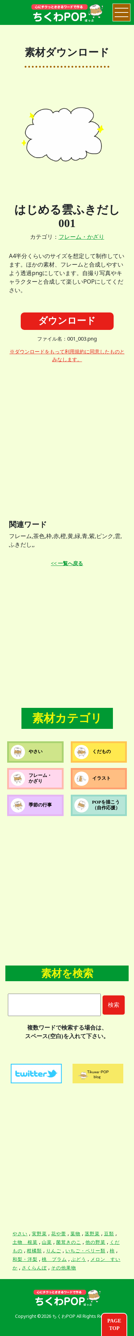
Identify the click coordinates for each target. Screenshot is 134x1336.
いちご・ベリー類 (85, 1250)
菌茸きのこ (68, 1242)
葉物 (75, 1233)
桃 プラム (54, 1259)
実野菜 (39, 1233)
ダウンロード (67, 321)
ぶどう (78, 1259)
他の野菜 (95, 1242)
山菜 (47, 1242)
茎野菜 (92, 1233)
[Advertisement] (67, 436)
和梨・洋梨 (25, 1259)
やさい (20, 1233)
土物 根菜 (25, 1242)
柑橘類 (34, 1250)
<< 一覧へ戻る (67, 563)
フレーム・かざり (81, 237)
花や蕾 (58, 1233)
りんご (53, 1250)
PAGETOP (114, 1324)
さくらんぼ (34, 1267)
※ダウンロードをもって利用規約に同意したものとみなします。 (67, 355)
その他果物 (63, 1267)
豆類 (109, 1233)
